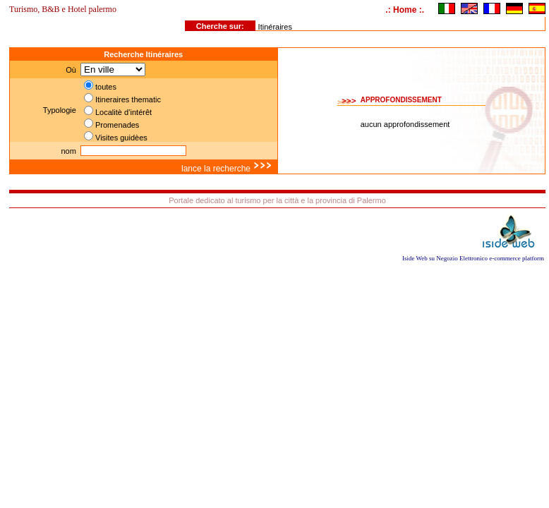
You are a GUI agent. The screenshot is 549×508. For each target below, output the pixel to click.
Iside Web (415, 258)
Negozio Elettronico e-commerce (478, 258)
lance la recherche (226, 169)
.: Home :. (404, 10)
